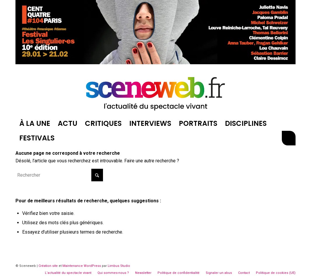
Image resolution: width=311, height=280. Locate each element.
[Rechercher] (288, 138)
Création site (48, 266)
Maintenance (72, 266)
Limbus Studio (119, 266)
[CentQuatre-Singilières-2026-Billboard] (155, 62)
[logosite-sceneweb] (155, 91)
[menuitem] (34, 123)
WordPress (92, 266)
